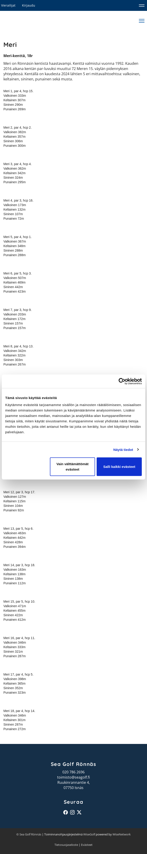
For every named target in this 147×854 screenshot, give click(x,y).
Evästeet (87, 845)
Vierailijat (8, 5)
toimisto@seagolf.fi (73, 777)
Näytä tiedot (123, 449)
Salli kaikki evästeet (119, 467)
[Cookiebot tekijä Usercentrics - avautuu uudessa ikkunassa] (122, 381)
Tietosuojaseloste (66, 845)
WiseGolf (89, 834)
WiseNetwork (122, 834)
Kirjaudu (28, 5)
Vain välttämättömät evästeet (72, 466)
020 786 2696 (73, 772)
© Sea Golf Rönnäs (28, 834)
